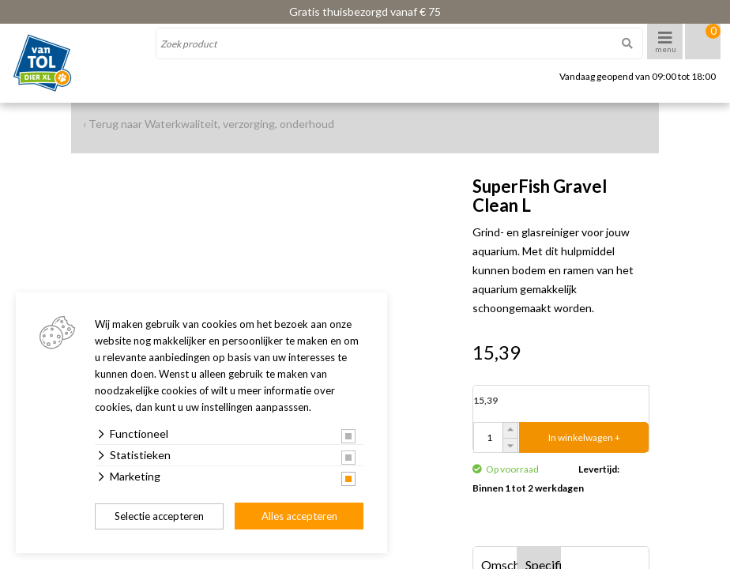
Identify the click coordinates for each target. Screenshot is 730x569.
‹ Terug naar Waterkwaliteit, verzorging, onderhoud (208, 123)
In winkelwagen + (584, 437)
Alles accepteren (299, 516)
